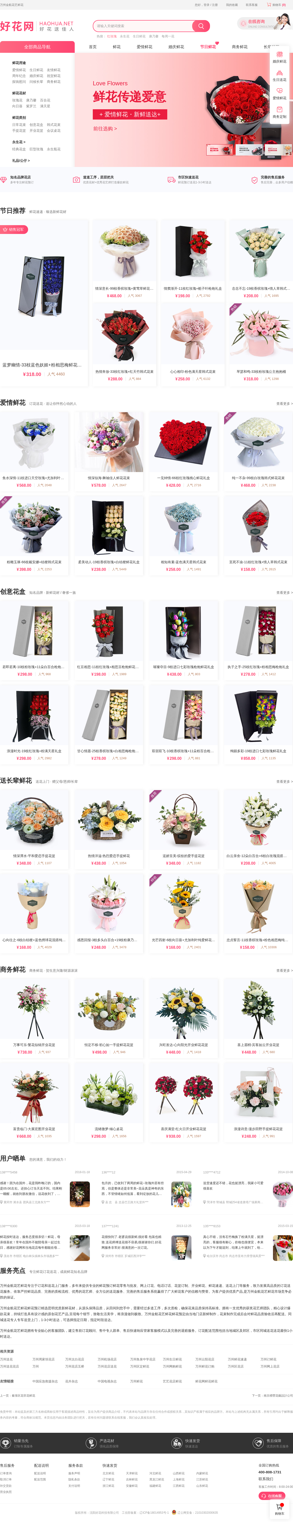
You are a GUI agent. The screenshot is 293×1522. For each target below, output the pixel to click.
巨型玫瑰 (36, 149)
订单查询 (6, 1473)
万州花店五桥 (74, 1366)
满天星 (45, 106)
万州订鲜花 (268, 1359)
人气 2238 (269, 485)
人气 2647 (119, 485)
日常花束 (19, 125)
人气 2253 (44, 569)
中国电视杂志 (107, 1381)
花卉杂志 (71, 1381)
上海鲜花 (179, 1479)
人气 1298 (271, 379)
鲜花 (117, 47)
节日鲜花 (208, 47)
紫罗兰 (31, 106)
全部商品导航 (37, 46)
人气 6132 (203, 379)
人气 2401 (194, 947)
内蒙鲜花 (202, 1473)
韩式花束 (54, 125)
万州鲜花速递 (237, 1359)
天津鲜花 (132, 1473)
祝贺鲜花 (54, 76)
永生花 (124, 36)
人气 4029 (44, 947)
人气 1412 (269, 674)
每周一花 (168, 36)
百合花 (45, 100)
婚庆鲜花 (36, 76)
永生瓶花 (54, 149)
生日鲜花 (139, 36)
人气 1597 (194, 1136)
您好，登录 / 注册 (206, 5)
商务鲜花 (54, 82)
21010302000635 (206, 1512)
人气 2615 (269, 569)
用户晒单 (12, 1158)
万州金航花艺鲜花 (11, 5)
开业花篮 (36, 130)
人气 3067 (135, 296)
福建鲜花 (155, 1486)
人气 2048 (44, 485)
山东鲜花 (202, 1486)
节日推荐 (12, 210)
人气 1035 (44, 1136)
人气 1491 (194, 569)
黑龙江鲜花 (156, 1479)
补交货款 (6, 1486)
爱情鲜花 (19, 70)
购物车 (276, 5)
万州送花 (6, 1359)
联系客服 (252, 5)
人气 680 (268, 1052)
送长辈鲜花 (16, 780)
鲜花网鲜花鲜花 (206, 1381)
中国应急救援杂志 (45, 1381)
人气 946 (119, 1052)
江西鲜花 (179, 1486)
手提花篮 (19, 130)
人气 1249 (119, 758)
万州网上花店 (270, 1366)
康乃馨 (153, 36)
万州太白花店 (74, 1359)
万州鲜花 (136, 1381)
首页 (93, 47)
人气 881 (194, 758)
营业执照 (6, 1492)
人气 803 (194, 674)
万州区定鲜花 (139, 1366)
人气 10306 (269, 947)
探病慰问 (19, 82)
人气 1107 (44, 863)
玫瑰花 (17, 100)
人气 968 (44, 674)
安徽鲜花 (132, 1486)
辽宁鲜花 (108, 1479)
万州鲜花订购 (204, 1366)
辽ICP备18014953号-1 (154, 1512)
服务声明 (74, 1473)
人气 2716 (194, 485)
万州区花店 (236, 1366)
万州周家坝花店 (43, 1359)
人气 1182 (194, 863)
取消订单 (6, 1479)
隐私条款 (74, 1479)
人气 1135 (269, 758)
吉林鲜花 (132, 1479)
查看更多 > (284, 404)
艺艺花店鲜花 (172, 1381)
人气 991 (268, 1136)
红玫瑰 (112, 36)
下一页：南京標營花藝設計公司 (272, 1395)
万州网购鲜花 (172, 1366)
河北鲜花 (155, 1473)
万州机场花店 (107, 1359)
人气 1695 (271, 296)
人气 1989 (119, 674)
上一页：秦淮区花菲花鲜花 (17, 1395)
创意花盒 (36, 125)
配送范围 (40, 1479)
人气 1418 (194, 1052)
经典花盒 (19, 149)
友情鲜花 (54, 70)
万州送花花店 (9, 1366)
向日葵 (17, 106)
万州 (35, 1366)
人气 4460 (56, 374)
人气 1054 (119, 863)
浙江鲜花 (108, 1486)
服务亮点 (12, 1270)
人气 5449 (119, 569)
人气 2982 (44, 758)
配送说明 (40, 1473)
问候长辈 (36, 82)
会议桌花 (54, 130)
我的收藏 (232, 5)
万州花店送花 (107, 1366)
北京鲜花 (108, 1473)
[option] (146, 110)
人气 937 (44, 1052)
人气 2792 (203, 296)
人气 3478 (119, 947)
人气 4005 (269, 863)
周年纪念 (19, 76)
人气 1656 (119, 1136)
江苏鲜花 (202, 1479)
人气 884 (135, 379)
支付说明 (74, 1486)
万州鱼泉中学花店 (143, 1359)
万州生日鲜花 (172, 1359)
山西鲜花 (179, 1473)
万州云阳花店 (204, 1359)
